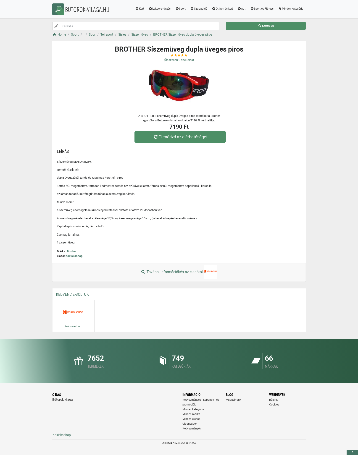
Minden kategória (290, 8)
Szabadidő (198, 8)
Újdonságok (189, 423)
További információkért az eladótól (179, 272)
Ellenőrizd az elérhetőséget (180, 137)
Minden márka (191, 414)
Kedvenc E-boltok (72, 294)
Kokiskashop (74, 256)
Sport (180, 8)
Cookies (274, 404)
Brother (72, 251)
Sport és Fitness (262, 8)
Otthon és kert (222, 8)
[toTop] (352, 452)
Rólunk (273, 399)
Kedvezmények (191, 428)
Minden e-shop (191, 419)
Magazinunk (233, 399)
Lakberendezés (160, 8)
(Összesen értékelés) (179, 60)
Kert (139, 8)
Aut (241, 8)
